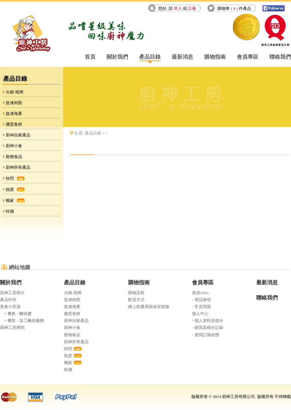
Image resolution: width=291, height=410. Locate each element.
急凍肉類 (14, 102)
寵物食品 (14, 156)
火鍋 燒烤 (14, 92)
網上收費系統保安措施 (148, 306)
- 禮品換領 (201, 299)
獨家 (10, 200)
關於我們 (117, 57)
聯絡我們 (280, 57)
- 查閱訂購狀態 (205, 334)
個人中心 (200, 313)
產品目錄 (150, 57)
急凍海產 (14, 113)
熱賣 (10, 189)
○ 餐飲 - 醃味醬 (16, 313)
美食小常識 (10, 306)
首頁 (90, 57)
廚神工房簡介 (12, 292)
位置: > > (91, 133)
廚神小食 (14, 145)
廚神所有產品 (18, 167)
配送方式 (136, 299)
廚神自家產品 (18, 135)
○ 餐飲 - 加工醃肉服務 (22, 320)
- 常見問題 (201, 306)
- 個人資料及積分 (207, 320)
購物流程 (136, 292)
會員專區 (247, 57)
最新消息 (182, 57)
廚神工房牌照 (12, 327)
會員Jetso (200, 292)
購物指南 (215, 57)
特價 (10, 211)
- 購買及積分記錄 (207, 327)
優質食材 (14, 124)
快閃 (10, 178)
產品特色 (8, 299)
